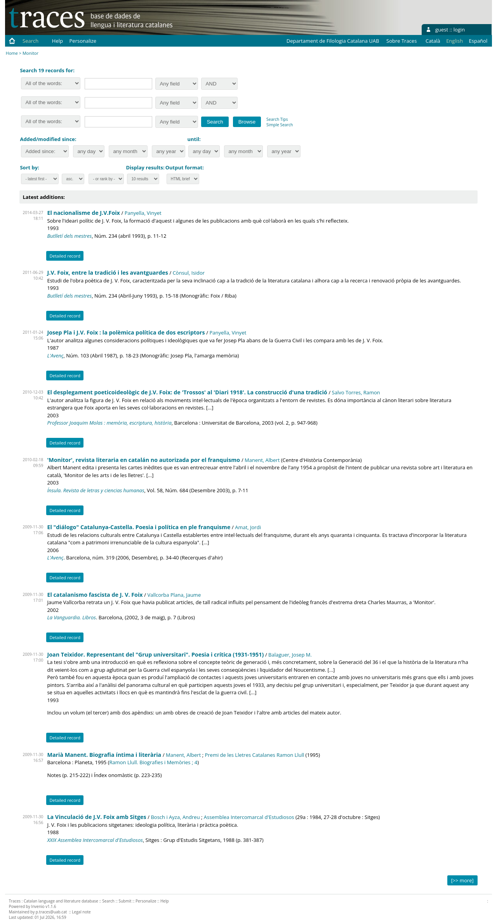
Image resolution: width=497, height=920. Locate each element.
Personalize (83, 40)
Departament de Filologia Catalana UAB (333, 40)
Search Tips (277, 119)
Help (57, 40)
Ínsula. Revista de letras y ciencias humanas (95, 490)
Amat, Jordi (248, 527)
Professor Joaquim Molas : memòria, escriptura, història (109, 422)
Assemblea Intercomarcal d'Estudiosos (249, 817)
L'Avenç (55, 355)
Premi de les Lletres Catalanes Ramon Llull (254, 754)
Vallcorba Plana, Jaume (174, 594)
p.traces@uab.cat (51, 912)
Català (433, 40)
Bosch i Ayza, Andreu (175, 817)
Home (12, 53)
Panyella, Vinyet (143, 212)
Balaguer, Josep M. (290, 654)
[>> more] (462, 880)
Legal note (81, 912)
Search (30, 40)
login (459, 29)
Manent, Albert (262, 460)
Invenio (37, 906)
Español (478, 40)
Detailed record (64, 256)
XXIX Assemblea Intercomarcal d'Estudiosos (94, 839)
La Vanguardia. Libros (71, 617)
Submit (124, 901)
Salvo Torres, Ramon (356, 392)
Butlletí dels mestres (69, 235)
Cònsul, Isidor (189, 272)
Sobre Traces (401, 40)
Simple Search (279, 124)
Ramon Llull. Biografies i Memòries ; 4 (153, 762)
